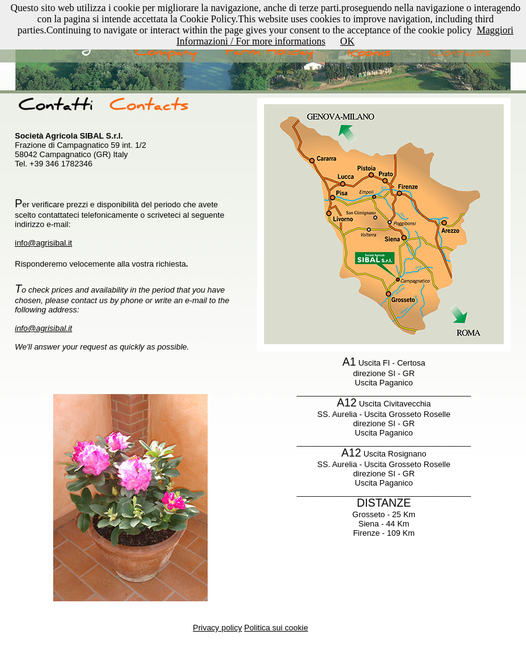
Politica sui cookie (276, 627)
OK (347, 41)
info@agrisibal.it (43, 242)
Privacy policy (217, 627)
